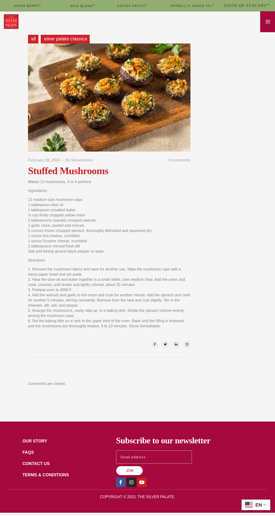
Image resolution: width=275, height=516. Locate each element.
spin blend (82, 6)
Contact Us (39, 468)
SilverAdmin (82, 163)
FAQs (30, 456)
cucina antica (132, 6)
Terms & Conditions (50, 480)
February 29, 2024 (44, 163)
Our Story (38, 444)
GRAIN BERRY (27, 6)
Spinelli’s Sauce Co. (192, 7)
